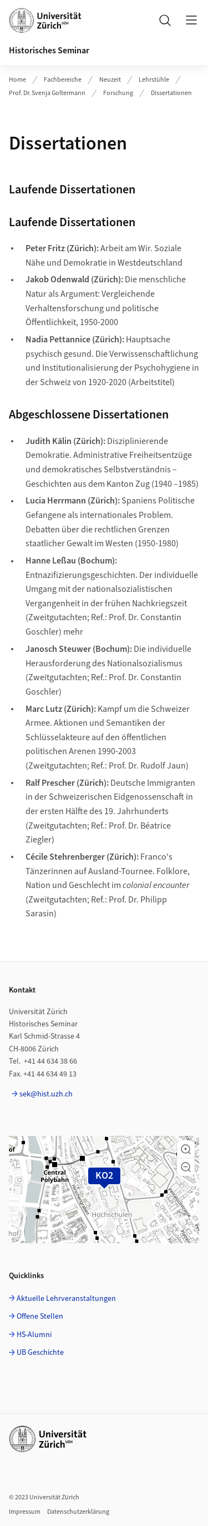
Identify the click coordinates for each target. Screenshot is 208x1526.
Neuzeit (110, 79)
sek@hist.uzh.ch (46, 1094)
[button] (186, 1149)
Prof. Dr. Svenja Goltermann (47, 93)
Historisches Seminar (49, 50)
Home (17, 79)
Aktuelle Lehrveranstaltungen (66, 1298)
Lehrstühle (154, 79)
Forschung (118, 93)
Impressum (24, 1512)
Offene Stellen (40, 1316)
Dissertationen (171, 93)
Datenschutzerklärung (78, 1512)
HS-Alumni (34, 1334)
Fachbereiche (63, 79)
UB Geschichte (40, 1352)
